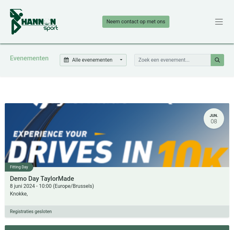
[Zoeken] (217, 60)
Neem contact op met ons (135, 22)
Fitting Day (19, 167)
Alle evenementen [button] (89, 60)
